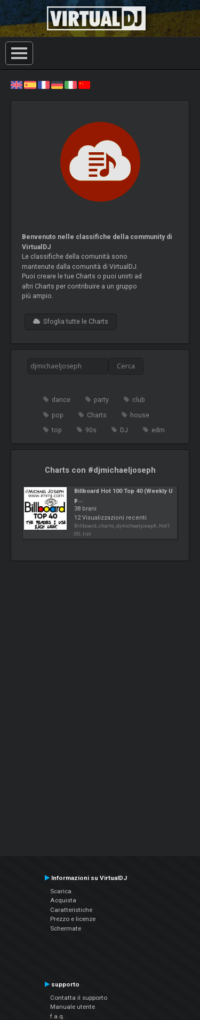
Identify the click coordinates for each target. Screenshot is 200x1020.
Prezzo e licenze (72, 919)
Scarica (60, 891)
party (101, 400)
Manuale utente (72, 1006)
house (139, 415)
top (57, 430)
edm (158, 430)
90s (91, 430)
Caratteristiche (71, 910)
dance (61, 400)
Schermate (65, 928)
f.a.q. (57, 1016)
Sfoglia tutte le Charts (70, 321)
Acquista (63, 900)
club (138, 400)
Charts (97, 415)
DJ (124, 430)
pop (57, 415)
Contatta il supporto (78, 997)
